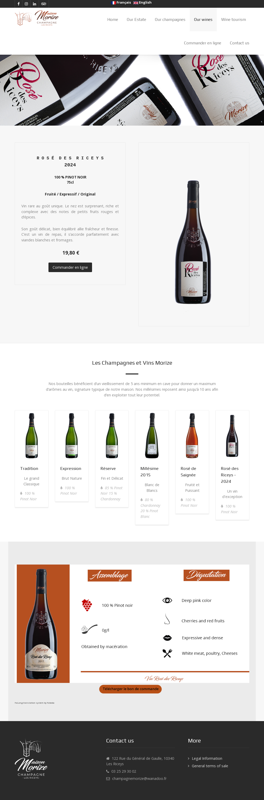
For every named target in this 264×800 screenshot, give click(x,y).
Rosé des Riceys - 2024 (229, 475)
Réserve (108, 468)
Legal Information (207, 758)
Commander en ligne (70, 267)
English (143, 2)
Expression (70, 468)
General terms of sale (210, 765)
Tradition (29, 468)
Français (121, 2)
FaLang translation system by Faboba (34, 702)
